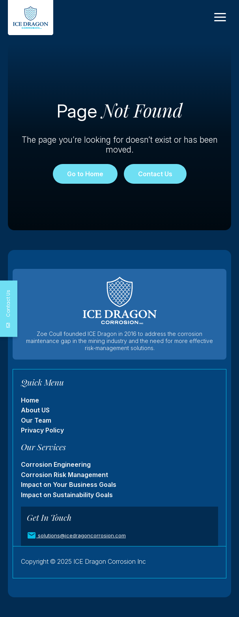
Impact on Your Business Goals (68, 484)
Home (30, 400)
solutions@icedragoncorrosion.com (81, 535)
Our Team (36, 420)
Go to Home (85, 174)
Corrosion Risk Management (64, 475)
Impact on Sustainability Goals (67, 495)
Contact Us (155, 174)
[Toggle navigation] (220, 17)
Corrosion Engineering (56, 464)
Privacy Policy (42, 430)
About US (35, 410)
